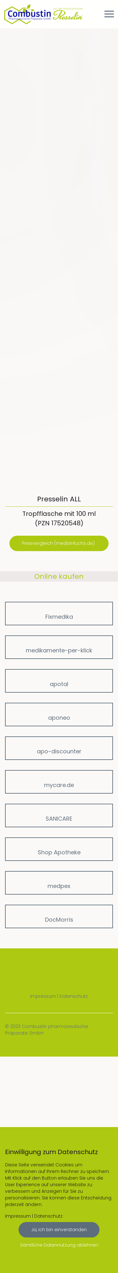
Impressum (43, 996)
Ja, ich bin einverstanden (59, 1229)
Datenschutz (73, 996)
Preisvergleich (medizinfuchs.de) (59, 543)
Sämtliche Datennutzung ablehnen (59, 1245)
